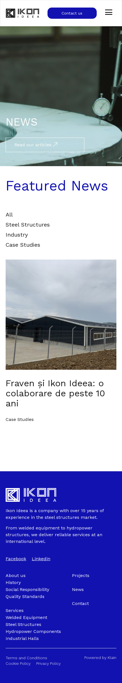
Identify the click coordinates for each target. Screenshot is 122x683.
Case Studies (20, 419)
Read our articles (35, 144)
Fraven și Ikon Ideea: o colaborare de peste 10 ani (55, 393)
